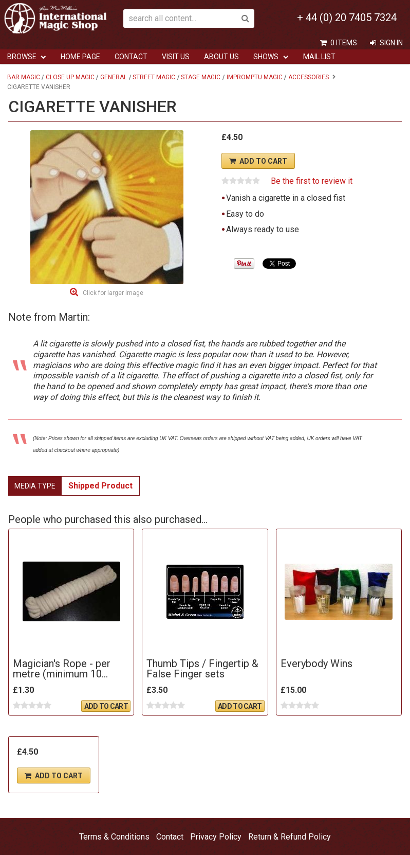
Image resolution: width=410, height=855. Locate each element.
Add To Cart (263, 161)
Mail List (319, 57)
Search (245, 18)
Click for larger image (113, 292)
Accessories (308, 77)
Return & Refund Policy (289, 837)
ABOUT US (221, 57)
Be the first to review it (311, 181)
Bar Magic (23, 77)
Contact (131, 57)
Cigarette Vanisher (38, 87)
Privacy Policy (215, 837)
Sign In (391, 43)
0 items (343, 43)
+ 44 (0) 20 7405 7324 (347, 17)
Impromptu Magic (255, 77)
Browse (21, 57)
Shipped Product (100, 486)
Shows (265, 57)
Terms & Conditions (114, 837)
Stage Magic (200, 77)
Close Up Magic (70, 77)
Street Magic (154, 77)
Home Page (80, 57)
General (113, 77)
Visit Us (176, 57)
